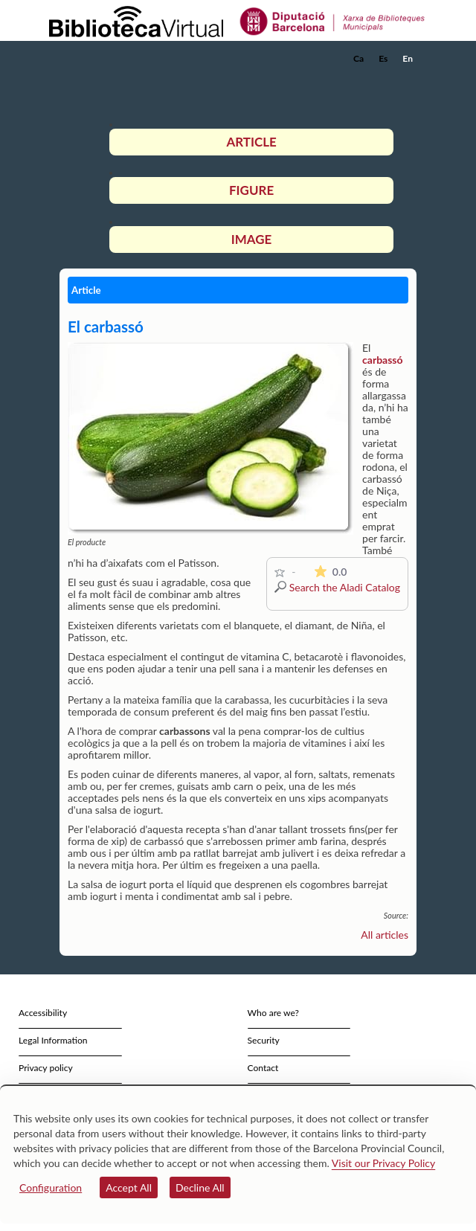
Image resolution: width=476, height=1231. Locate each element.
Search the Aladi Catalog (344, 587)
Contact (263, 1067)
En (407, 58)
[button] (407, 81)
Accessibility (43, 1012)
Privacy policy (46, 1067)
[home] (122, 58)
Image (251, 239)
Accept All (129, 1187)
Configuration (50, 1187)
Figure (251, 190)
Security (264, 1040)
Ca (358, 58)
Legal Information (53, 1040)
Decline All (200, 1187)
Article (251, 142)
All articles (384, 934)
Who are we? (273, 1012)
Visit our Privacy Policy (383, 1163)
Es (383, 58)
